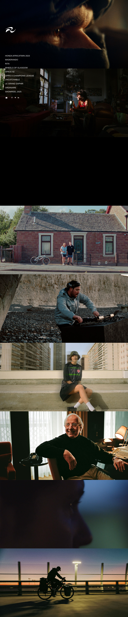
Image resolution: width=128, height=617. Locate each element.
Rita (7, 64)
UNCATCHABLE (12, 80)
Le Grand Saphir (14, 84)
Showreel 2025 (13, 92)
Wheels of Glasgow (16, 68)
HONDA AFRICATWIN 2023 (17, 56)
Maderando (11, 60)
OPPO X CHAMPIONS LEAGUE (19, 76)
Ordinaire (10, 88)
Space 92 (9, 72)
